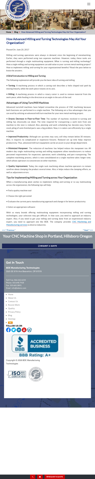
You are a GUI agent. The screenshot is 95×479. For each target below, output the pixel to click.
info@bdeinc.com (19, 288)
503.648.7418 (18, 283)
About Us (12, 298)
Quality (11, 308)
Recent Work (14, 305)
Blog (16, 32)
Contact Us (13, 301)
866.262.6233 (20, 280)
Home (8, 32)
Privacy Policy (14, 312)
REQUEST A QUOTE (54, 477)
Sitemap (11, 319)
